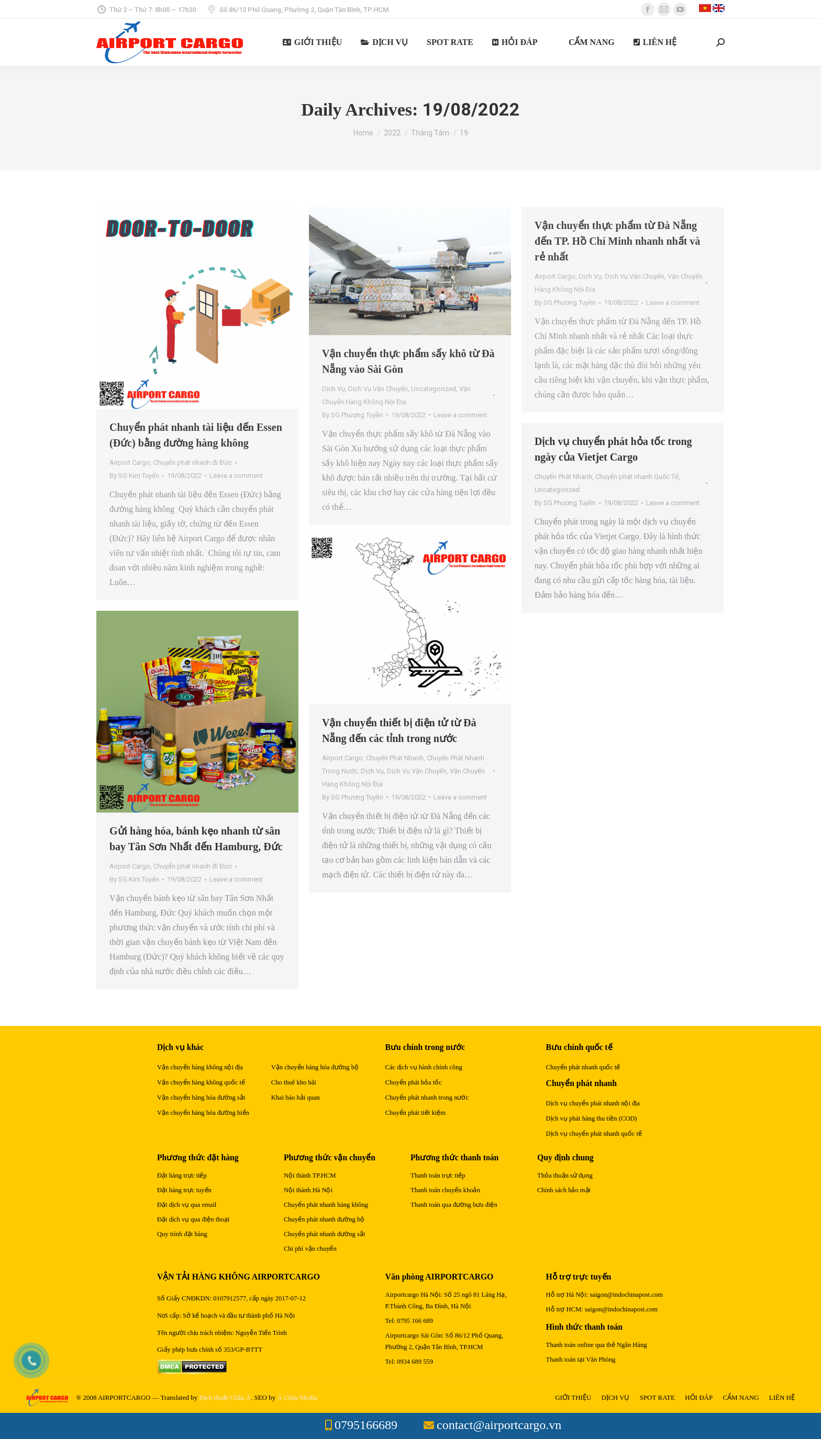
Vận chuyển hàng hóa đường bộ (315, 1067)
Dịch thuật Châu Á (224, 1397)
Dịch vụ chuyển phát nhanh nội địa (593, 1103)
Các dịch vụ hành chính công (423, 1067)
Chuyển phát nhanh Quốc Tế (637, 477)
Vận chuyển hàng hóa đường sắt (201, 1097)
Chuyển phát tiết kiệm (415, 1112)
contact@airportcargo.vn (499, 1425)
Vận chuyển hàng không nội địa (200, 1067)
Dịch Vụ (333, 389)
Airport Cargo (129, 462)
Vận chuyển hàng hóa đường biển (203, 1112)
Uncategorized (433, 389)
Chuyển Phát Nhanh (563, 477)
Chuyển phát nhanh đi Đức (192, 462)
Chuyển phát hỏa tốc (413, 1082)
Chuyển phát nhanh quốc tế (583, 1067)
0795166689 (366, 1425)
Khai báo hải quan (295, 1097)
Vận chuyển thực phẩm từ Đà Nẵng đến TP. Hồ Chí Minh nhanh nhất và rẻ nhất (617, 241)
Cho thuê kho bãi (293, 1082)
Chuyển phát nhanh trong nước (427, 1097)
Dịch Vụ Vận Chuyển (378, 389)
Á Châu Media (297, 1397)
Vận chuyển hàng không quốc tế (201, 1082)
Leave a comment (236, 475)
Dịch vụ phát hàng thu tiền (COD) (591, 1118)
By (134, 475)
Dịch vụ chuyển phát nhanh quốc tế (594, 1133)
